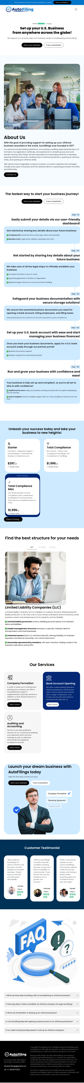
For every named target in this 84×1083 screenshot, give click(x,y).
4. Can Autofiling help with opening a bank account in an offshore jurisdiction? (39, 1022)
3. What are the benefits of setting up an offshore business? (31, 1013)
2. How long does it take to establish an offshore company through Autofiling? (39, 1004)
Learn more (14, 705)
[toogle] (76, 9)
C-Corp (42, 547)
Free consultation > (62, 2)
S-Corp (52, 547)
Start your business (32, 45)
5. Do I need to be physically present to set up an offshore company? (35, 1030)
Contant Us (11, 175)
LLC (31, 547)
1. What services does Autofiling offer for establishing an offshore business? (38, 996)
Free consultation (53, 45)
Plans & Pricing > (13, 519)
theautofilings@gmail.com (15, 1066)
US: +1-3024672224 (12, 1070)
